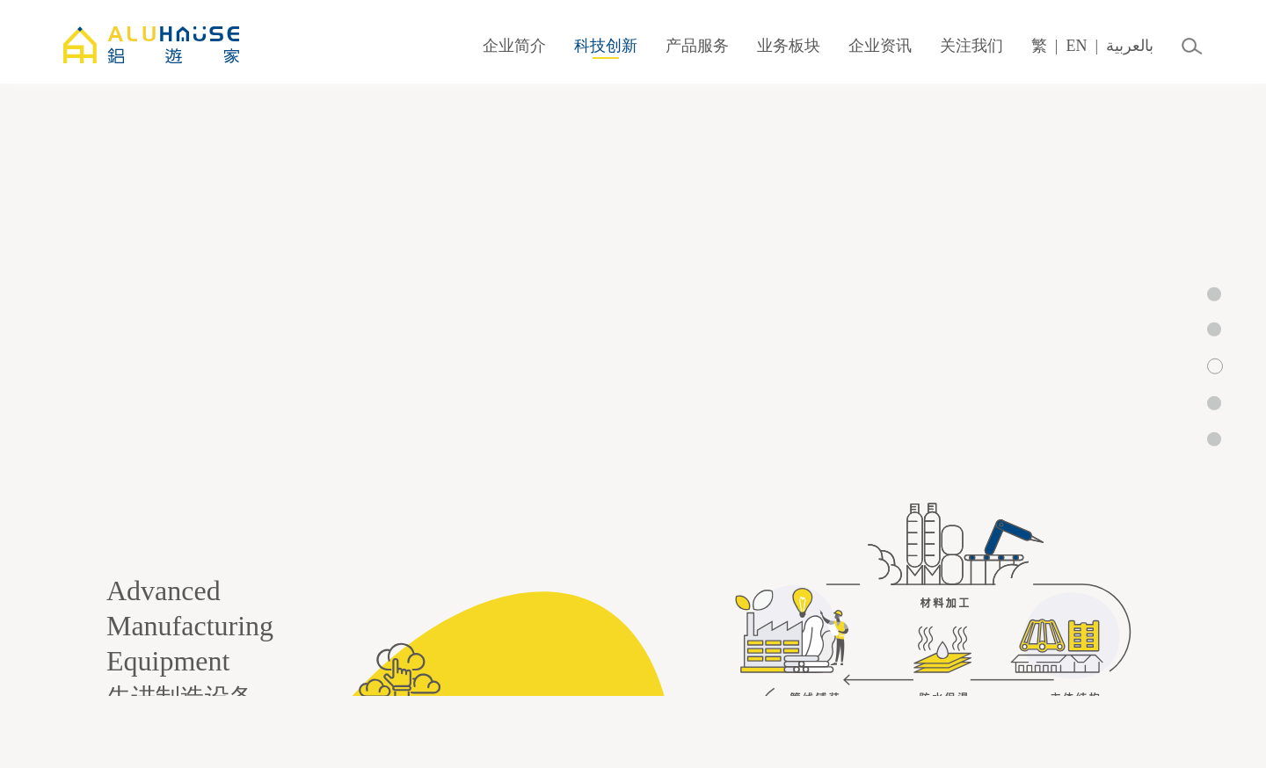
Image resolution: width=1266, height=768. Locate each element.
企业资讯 (880, 45)
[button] (1214, 293)
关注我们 (971, 45)
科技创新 (605, 45)
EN (1076, 45)
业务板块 (788, 45)
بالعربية (1129, 45)
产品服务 (697, 45)
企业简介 (514, 45)
